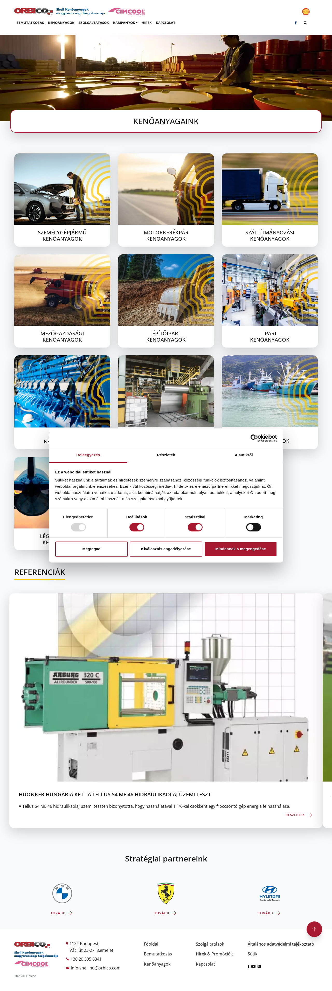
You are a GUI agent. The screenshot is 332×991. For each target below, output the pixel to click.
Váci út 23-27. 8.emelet (91, 950)
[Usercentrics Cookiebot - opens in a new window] (254, 438)
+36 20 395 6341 (86, 959)
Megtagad (91, 549)
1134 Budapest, (85, 943)
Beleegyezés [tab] (88, 455)
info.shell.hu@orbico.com (96, 968)
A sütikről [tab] (244, 455)
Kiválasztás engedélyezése (166, 549)
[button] (125, 23)
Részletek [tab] (166, 455)
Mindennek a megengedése (240, 549)
